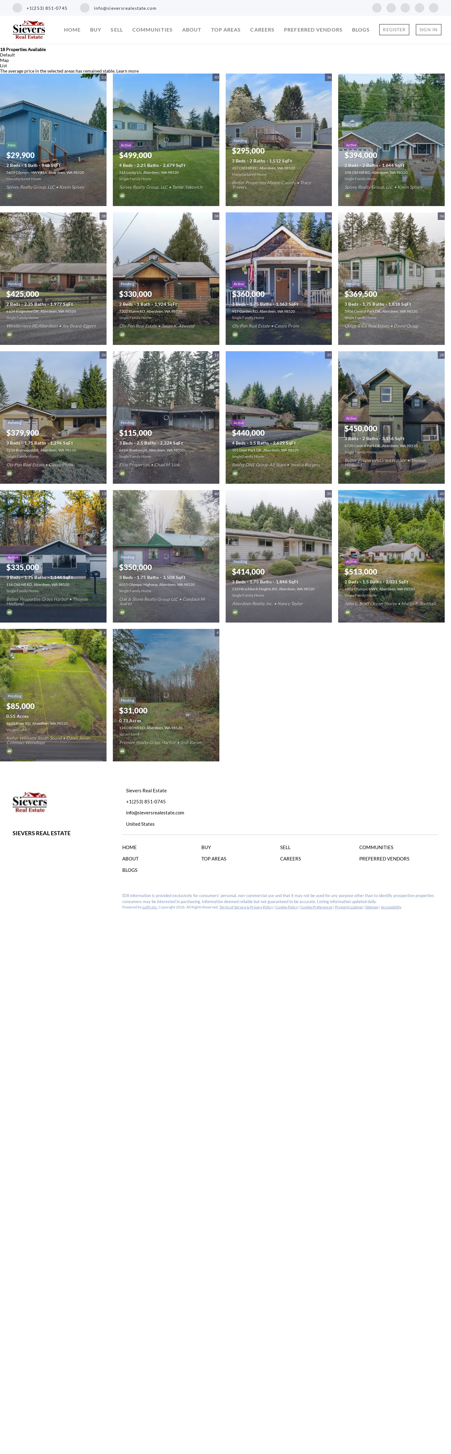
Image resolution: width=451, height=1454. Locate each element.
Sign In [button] (428, 29)
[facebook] (377, 7)
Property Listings (349, 907)
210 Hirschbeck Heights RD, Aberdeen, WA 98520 (273, 589)
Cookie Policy (286, 907)
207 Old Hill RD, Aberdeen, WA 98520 (263, 168)
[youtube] (419, 7)
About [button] (192, 30)
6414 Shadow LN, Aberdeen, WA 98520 (151, 450)
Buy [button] (95, 30)
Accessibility (391, 907)
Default (7, 54)
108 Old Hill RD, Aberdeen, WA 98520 (376, 172)
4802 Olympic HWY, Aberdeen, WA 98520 (379, 589)
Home (72, 30)
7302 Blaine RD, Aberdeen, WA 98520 (150, 311)
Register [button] (394, 29)
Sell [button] (117, 30)
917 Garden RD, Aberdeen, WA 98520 (263, 311)
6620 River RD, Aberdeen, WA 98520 (37, 723)
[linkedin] (391, 7)
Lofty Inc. (150, 907)
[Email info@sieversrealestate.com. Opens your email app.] (118, 8)
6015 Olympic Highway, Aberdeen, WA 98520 (157, 584)
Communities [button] (152, 30)
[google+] (433, 7)
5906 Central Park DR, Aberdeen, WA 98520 (381, 311)
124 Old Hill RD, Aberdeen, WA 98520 (150, 727)
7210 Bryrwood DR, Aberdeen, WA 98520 (41, 450)
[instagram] (405, 7)
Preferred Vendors (313, 30)
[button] (131, 848)
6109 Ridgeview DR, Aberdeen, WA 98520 (41, 311)
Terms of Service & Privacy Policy (246, 907)
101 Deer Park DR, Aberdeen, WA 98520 (265, 450)
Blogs (361, 30)
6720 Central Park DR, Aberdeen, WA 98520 (381, 445)
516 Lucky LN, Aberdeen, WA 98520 (149, 172)
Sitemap (372, 907)
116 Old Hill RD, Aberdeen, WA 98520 (37, 584)
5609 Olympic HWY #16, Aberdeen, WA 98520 (45, 172)
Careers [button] (262, 30)
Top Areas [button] (226, 30)
